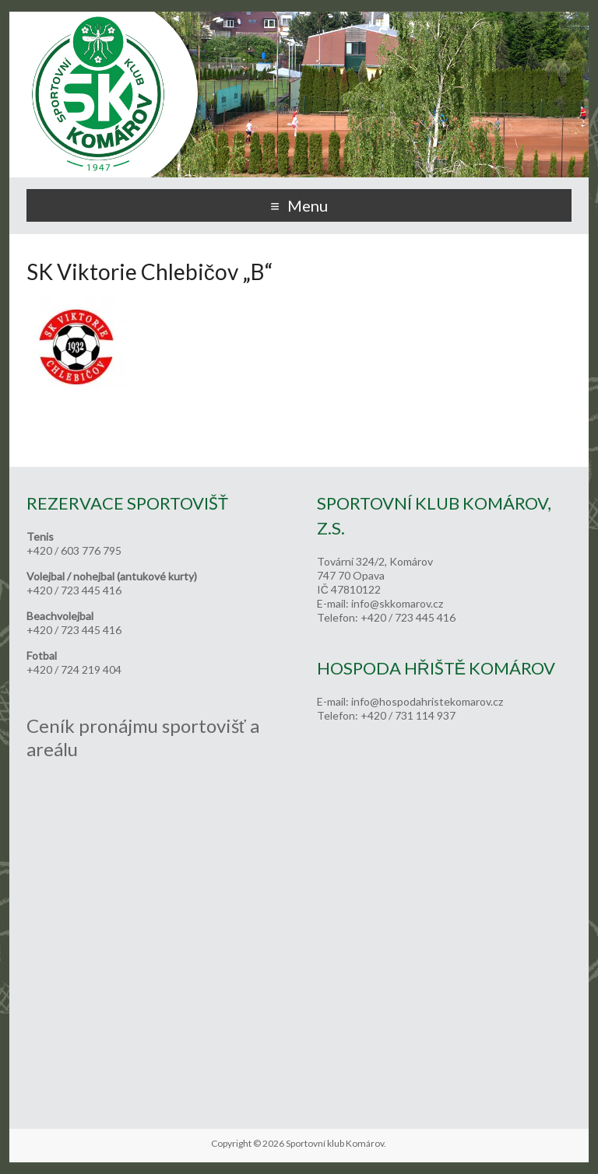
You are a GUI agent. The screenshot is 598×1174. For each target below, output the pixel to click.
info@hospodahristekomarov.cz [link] (427, 701)
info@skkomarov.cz (397, 603)
